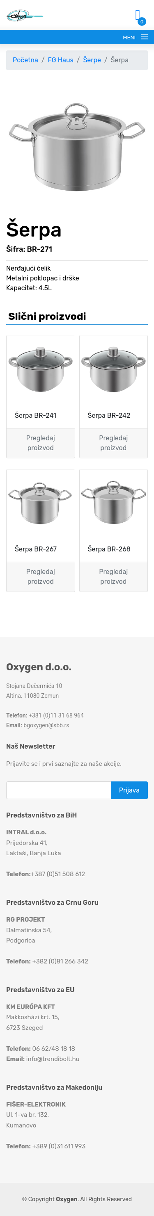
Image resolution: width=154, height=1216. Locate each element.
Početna (25, 60)
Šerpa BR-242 (109, 415)
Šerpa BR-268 (109, 549)
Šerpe (92, 60)
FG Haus (61, 60)
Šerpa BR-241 (35, 415)
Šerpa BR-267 (36, 549)
